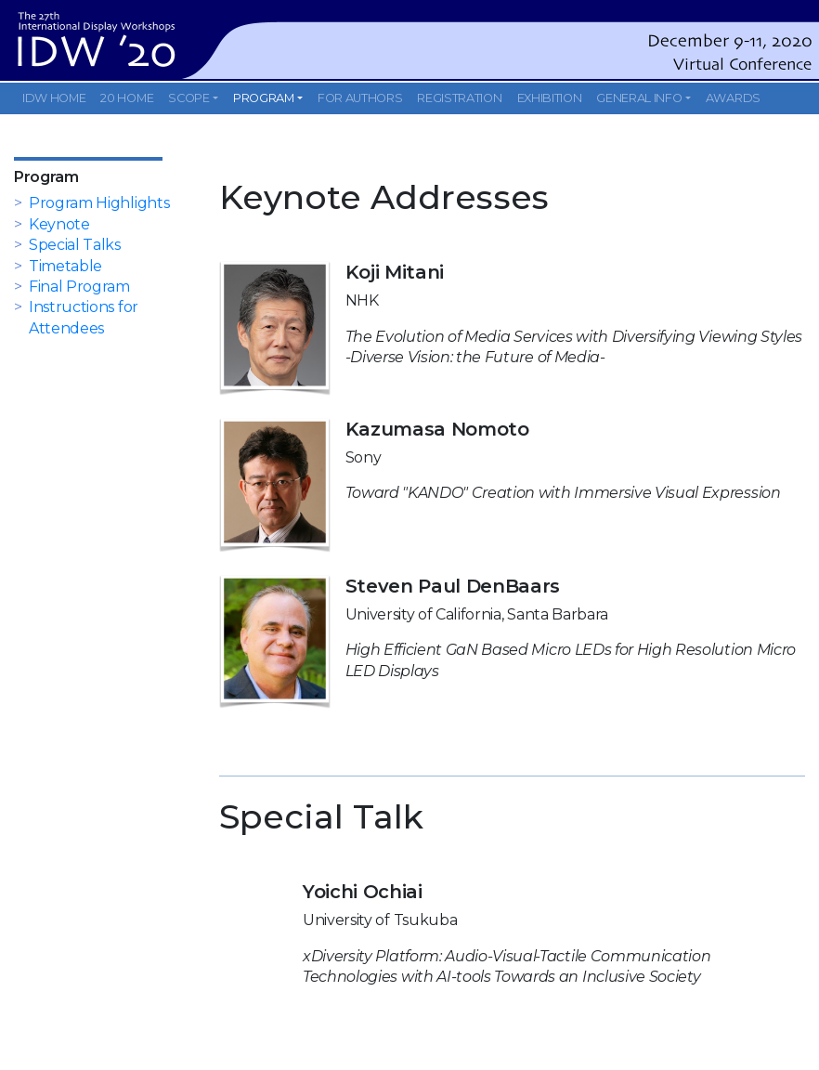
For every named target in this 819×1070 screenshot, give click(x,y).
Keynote (59, 224)
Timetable (65, 266)
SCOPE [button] (188, 98)
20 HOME (126, 98)
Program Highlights (99, 203)
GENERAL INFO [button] (639, 98)
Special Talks (75, 245)
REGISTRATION (459, 98)
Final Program (79, 286)
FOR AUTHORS (360, 98)
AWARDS (733, 98)
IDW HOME (53, 98)
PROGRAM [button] (263, 98)
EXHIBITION (549, 98)
